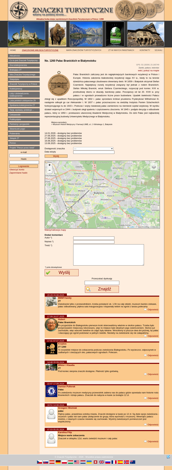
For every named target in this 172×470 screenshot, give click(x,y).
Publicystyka (15, 119)
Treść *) (48, 245)
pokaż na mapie (151, 70)
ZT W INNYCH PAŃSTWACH (121, 50)
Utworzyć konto (16, 169)
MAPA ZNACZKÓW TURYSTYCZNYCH (83, 50)
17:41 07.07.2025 (55, 345)
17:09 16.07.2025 (55, 320)
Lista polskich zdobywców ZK (23, 100)
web (140, 70)
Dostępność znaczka (55, 148)
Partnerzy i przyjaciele (19, 124)
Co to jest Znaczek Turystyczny (24, 60)
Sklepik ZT (14, 138)
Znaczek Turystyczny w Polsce (23, 84)
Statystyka (14, 79)
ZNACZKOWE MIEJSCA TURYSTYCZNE (40, 50)
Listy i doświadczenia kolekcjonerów (19, 94)
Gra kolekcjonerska (18, 65)
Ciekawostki (15, 115)
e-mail (24, 152)
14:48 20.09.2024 (55, 366)
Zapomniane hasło (18, 172)
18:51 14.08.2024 (55, 409)
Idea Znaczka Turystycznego (22, 74)
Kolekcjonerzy (16, 89)
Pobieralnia (15, 133)
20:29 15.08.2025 (55, 299)
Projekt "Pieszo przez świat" (22, 148)
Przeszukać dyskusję (102, 282)
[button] (49, 165)
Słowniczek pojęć (17, 129)
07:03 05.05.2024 (55, 433)
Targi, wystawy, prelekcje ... (22, 110)
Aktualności (15, 56)
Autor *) (48, 237)
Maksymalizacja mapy (55, 230)
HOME (13, 50)
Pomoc (13, 143)
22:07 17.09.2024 (55, 387)
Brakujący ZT (16, 70)
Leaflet (131, 227)
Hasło (23, 159)
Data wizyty (50, 151)
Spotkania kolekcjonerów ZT (22, 105)
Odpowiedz (151, 313)
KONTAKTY (145, 50)
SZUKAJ (158, 50)
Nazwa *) (49, 241)
